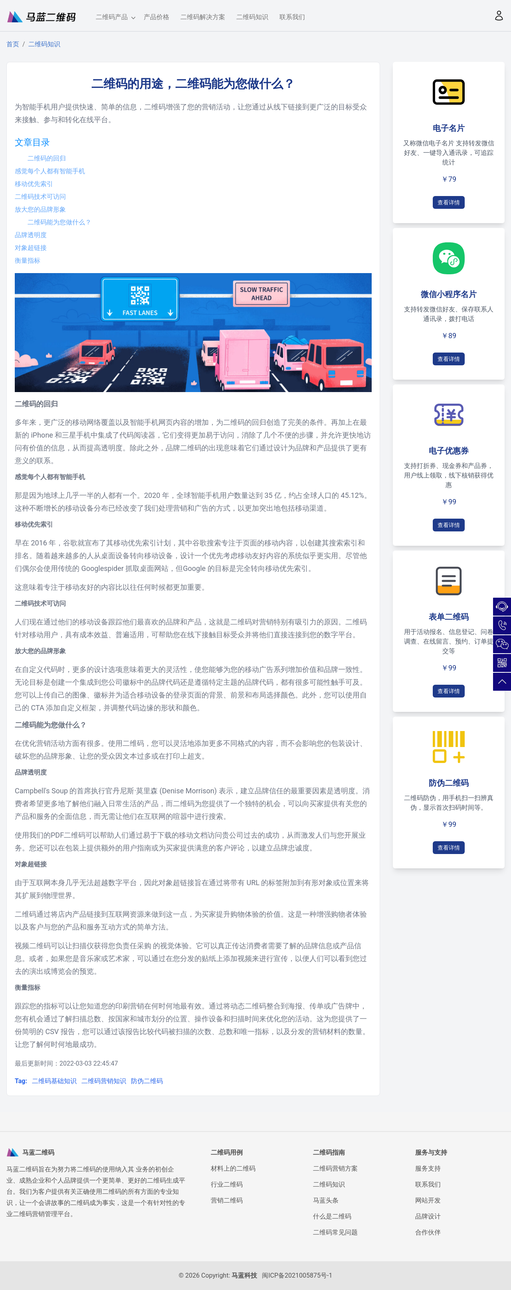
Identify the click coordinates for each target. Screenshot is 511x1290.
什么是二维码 (332, 1216)
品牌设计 (428, 1216)
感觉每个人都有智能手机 (50, 171)
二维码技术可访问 (40, 196)
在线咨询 (502, 607)
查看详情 (449, 202)
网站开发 (428, 1200)
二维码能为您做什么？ (59, 222)
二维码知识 (252, 17)
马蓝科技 (244, 1275)
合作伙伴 (428, 1232)
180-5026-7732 (502, 625)
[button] (499, 15)
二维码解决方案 (202, 17)
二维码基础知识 (55, 1081)
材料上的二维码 (233, 1168)
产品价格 (156, 17)
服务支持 (428, 1168)
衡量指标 (27, 260)
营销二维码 (227, 1200)
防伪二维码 (147, 1081)
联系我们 (292, 17)
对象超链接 (31, 248)
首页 (12, 44)
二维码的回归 (47, 158)
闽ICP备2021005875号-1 (297, 1275)
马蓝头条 (326, 1200)
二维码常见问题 (335, 1232)
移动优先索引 (34, 184)
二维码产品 (114, 17)
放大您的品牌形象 (40, 209)
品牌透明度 (31, 235)
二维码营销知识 (104, 1081)
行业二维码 (227, 1184)
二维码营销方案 (335, 1168)
